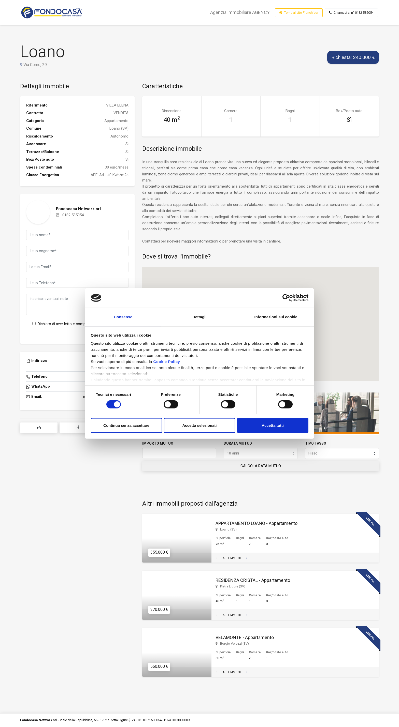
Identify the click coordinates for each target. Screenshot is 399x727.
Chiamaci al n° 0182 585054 (351, 13)
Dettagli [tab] (199, 316)
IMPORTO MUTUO (157, 443)
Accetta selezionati (199, 426)
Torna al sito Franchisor (298, 13)
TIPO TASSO (315, 443)
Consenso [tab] (123, 316)
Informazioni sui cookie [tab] (275, 316)
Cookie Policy (166, 362)
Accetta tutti (273, 426)
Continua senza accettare (126, 426)
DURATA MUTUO (238, 443)
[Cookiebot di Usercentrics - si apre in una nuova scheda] (286, 297)
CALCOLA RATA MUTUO (260, 466)
